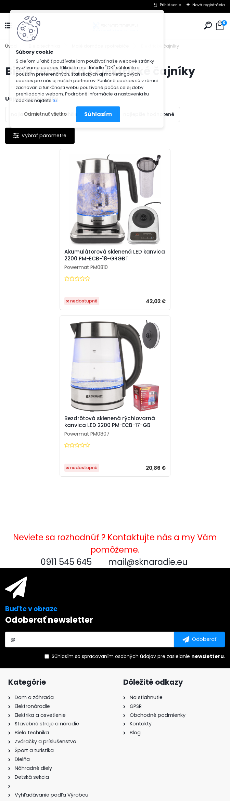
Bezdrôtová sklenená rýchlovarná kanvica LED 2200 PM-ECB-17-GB (168, 255)
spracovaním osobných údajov (119, 489)
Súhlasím (98, 114)
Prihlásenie (170, 5)
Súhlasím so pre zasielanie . (138, 489)
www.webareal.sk (143, 794)
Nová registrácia (208, 5)
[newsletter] (199, 472)
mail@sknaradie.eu (31, 723)
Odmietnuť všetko (45, 114)
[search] (208, 25)
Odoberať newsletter (49, 453)
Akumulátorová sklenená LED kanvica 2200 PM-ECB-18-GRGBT (56, 255)
